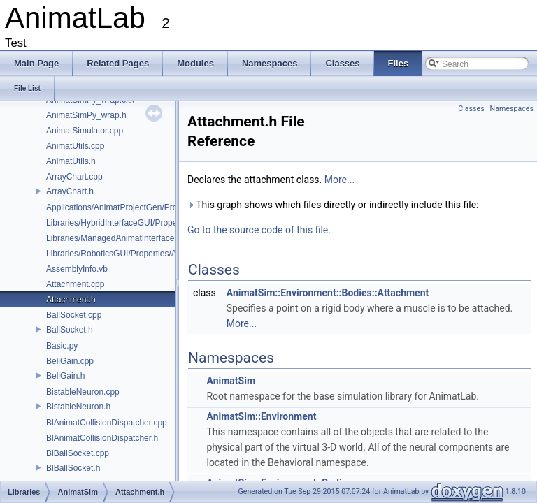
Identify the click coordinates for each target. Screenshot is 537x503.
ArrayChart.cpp (74, 177)
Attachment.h (71, 300)
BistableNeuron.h (78, 406)
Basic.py (62, 346)
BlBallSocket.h (73, 468)
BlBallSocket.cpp (77, 453)
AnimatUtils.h (71, 161)
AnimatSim (230, 380)
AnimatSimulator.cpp (84, 131)
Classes (471, 108)
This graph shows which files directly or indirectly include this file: (333, 204)
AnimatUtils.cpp (75, 146)
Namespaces (512, 108)
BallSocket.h (69, 330)
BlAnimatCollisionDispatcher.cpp (106, 423)
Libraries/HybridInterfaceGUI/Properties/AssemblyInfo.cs (151, 223)
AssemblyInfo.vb (77, 269)
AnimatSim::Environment (261, 416)
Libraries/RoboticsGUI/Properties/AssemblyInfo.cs (139, 253)
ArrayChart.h (70, 191)
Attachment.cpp (75, 284)
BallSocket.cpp (73, 315)
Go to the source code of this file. (259, 229)
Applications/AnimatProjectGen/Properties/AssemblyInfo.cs (156, 207)
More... (339, 179)
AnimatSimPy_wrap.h (86, 115)
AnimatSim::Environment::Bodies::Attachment (328, 292)
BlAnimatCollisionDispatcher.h (102, 438)
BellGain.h (65, 376)
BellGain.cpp (70, 361)
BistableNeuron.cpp (83, 392)
